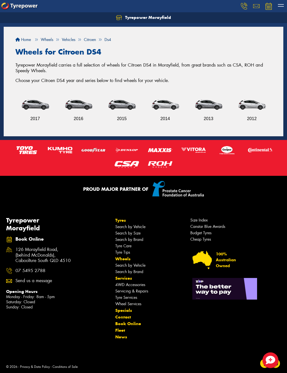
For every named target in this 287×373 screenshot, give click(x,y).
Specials (123, 310)
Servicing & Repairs (131, 291)
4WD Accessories (130, 284)
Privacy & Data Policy (35, 367)
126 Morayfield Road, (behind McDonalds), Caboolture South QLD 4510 (43, 255)
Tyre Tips (122, 252)
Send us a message (33, 281)
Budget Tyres (200, 232)
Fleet (120, 330)
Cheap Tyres (200, 239)
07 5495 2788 (30, 271)
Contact (123, 317)
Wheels (122, 259)
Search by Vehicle (130, 226)
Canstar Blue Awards (207, 226)
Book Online (128, 323)
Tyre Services (126, 297)
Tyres (120, 220)
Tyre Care (123, 246)
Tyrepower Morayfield (143, 18)
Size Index (199, 220)
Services (123, 278)
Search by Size (128, 233)
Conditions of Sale (65, 367)
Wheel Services (128, 303)
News (121, 337)
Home (23, 39)
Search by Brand (129, 239)
